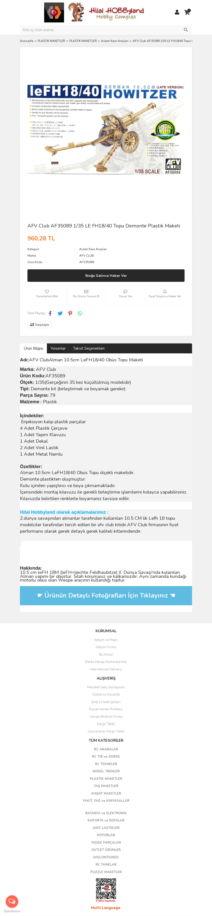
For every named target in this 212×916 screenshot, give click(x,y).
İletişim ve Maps (106, 640)
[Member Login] (177, 12)
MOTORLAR (106, 835)
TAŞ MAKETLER (106, 786)
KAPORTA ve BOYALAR (106, 820)
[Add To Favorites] (47, 295)
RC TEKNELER (106, 764)
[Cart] (187, 12)
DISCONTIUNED (106, 857)
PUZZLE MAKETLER (106, 872)
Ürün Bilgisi (33, 348)
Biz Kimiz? (106, 654)
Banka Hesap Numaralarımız (106, 662)
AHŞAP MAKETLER (106, 793)
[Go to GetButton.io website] (12, 911)
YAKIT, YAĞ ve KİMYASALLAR (106, 801)
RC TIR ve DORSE (106, 756)
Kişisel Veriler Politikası (106, 709)
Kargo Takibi (106, 724)
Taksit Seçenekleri (89, 348)
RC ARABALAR (106, 749)
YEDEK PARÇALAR (106, 842)
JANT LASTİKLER (106, 828)
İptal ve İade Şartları (106, 702)
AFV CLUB (86, 256)
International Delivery (106, 669)
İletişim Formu (106, 647)
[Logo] (94, 12)
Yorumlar (58, 348)
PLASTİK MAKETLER (106, 779)
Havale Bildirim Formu (106, 716)
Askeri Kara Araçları (93, 249)
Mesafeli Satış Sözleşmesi (106, 687)
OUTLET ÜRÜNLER (106, 850)
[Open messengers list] (12, 901)
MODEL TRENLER (106, 771)
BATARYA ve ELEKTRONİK (106, 813)
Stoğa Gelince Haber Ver (106, 275)
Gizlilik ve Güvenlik (106, 694)
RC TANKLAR (106, 864)
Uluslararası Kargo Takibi (106, 731)
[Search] (106, 30)
